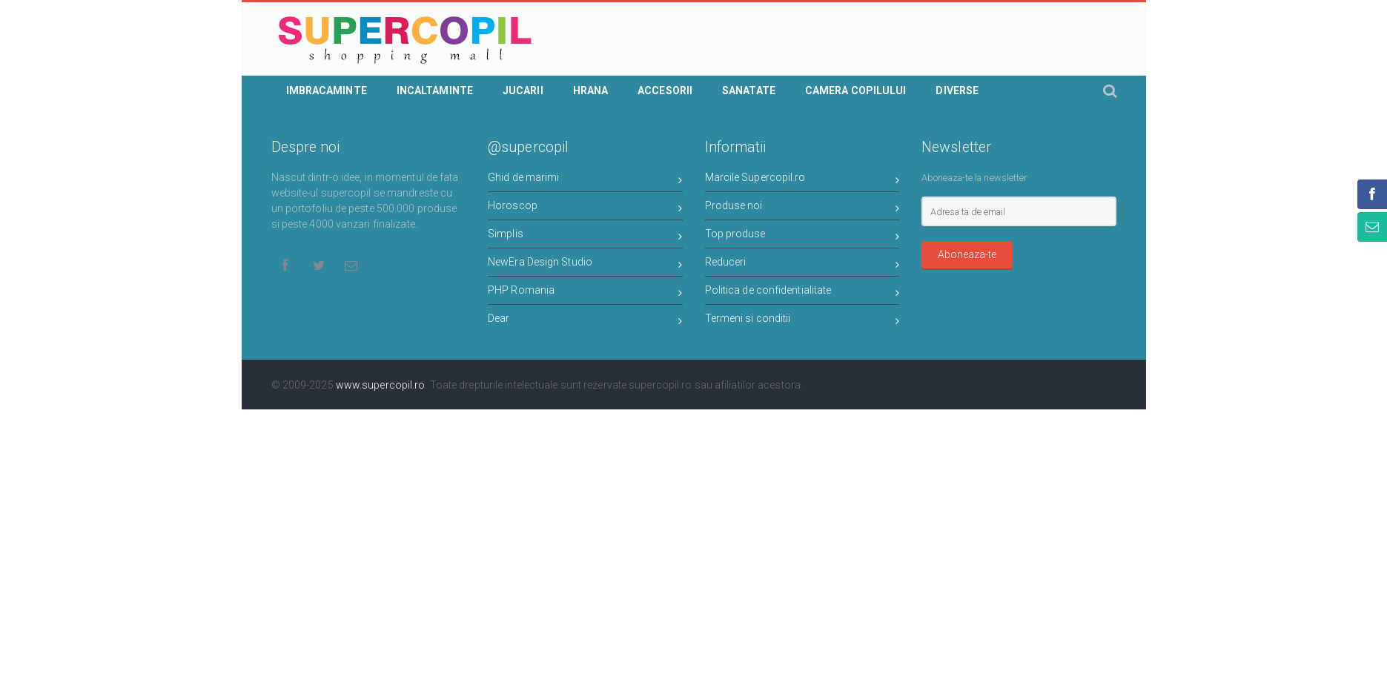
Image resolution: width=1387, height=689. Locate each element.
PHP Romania (585, 292)
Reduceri (802, 264)
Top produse (802, 236)
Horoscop (585, 208)
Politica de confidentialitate (802, 292)
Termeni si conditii (802, 320)
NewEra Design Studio (585, 264)
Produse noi (802, 208)
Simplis (585, 236)
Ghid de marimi (585, 179)
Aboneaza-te (967, 254)
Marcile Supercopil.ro (802, 179)
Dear (585, 320)
